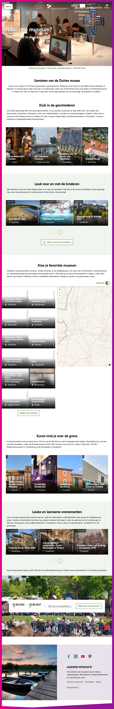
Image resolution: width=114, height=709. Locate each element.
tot (30, 607)
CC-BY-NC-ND (55, 477)
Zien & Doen (51, 68)
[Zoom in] (59, 289)
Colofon (98, 682)
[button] (57, 242)
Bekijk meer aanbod (28, 413)
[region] (84, 326)
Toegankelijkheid (72, 687)
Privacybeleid (89, 682)
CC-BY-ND (27, 302)
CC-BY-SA (81, 159)
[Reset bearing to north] (59, 295)
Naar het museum (64, 68)
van (14, 607)
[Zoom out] (59, 292)
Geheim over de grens (37, 68)
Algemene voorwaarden (75, 682)
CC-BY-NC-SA (54, 381)
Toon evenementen (88, 606)
